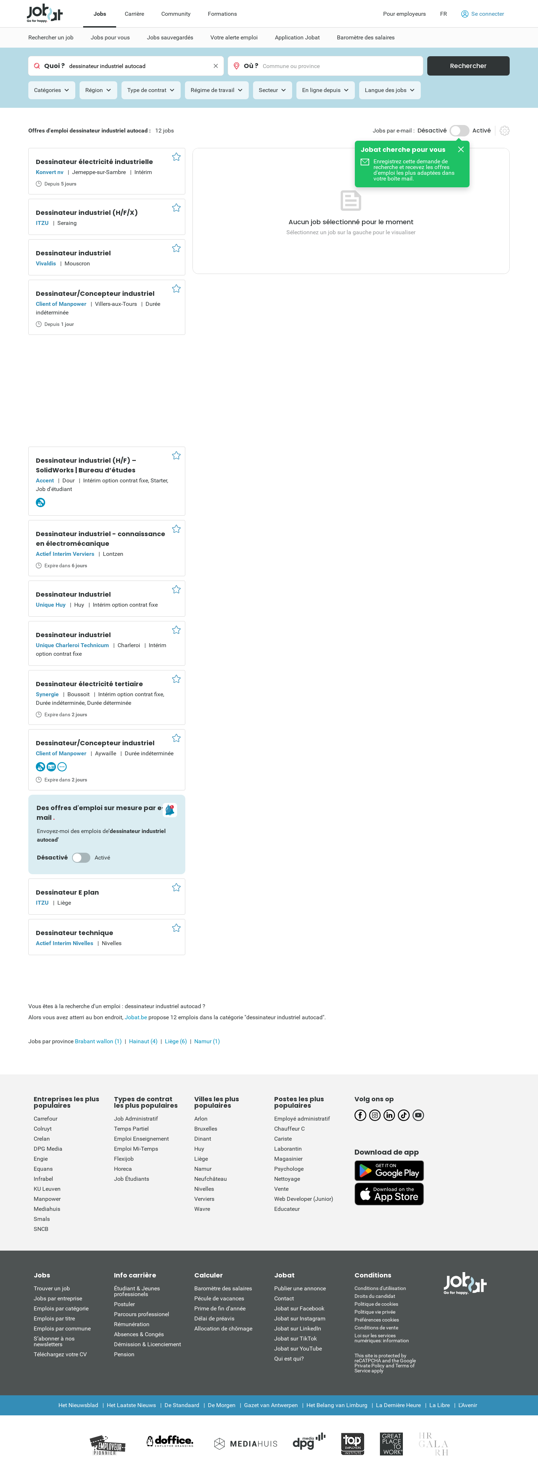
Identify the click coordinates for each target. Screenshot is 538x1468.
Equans (43, 1168)
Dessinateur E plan (67, 892)
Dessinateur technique (74, 932)
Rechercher (468, 65)
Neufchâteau (210, 1178)
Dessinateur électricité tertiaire (89, 683)
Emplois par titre (54, 1318)
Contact (284, 1298)
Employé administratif (302, 1118)
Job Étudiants (131, 1178)
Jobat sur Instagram (299, 1318)
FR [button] (443, 13)
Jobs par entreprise (58, 1298)
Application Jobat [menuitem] (297, 37)
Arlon (201, 1118)
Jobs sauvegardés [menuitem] (170, 37)
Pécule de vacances (219, 1298)
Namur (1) (207, 1041)
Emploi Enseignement (141, 1138)
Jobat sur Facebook (299, 1308)
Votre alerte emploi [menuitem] (234, 37)
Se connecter (482, 14)
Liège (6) (176, 1041)
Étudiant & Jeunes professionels (137, 1291)
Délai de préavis (214, 1318)
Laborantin (288, 1148)
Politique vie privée (374, 1312)
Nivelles (204, 1188)
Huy (199, 1148)
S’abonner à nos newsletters (54, 1341)
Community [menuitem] (176, 13)
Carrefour (45, 1118)
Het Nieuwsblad (78, 1405)
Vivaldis (46, 263)
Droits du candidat (374, 1296)
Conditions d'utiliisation (380, 1288)
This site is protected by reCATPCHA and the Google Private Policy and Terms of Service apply (385, 1363)
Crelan (42, 1138)
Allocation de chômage (223, 1328)
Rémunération (131, 1324)
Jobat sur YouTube (298, 1348)
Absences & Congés (139, 1334)
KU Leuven (47, 1188)
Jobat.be (136, 1017)
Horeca (123, 1168)
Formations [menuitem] (222, 13)
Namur (202, 1168)
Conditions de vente (376, 1327)
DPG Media (48, 1148)
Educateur (287, 1208)
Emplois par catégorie (61, 1308)
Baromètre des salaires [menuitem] (366, 37)
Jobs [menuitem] (100, 13)
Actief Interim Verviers (65, 553)
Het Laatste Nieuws (131, 1405)
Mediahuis (47, 1208)
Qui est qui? (289, 1358)
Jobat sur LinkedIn (297, 1328)
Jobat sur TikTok (295, 1338)
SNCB (41, 1229)
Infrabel (43, 1178)
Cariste (283, 1138)
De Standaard (182, 1405)
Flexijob (124, 1158)
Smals (42, 1219)
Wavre (202, 1208)
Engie (41, 1158)
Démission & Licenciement (147, 1344)
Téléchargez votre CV (60, 1354)
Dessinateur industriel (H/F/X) (87, 212)
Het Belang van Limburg (336, 1405)
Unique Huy (51, 604)
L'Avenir (467, 1405)
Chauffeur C (289, 1128)
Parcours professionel (141, 1314)
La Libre (439, 1405)
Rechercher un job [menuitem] (50, 37)
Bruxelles (205, 1128)
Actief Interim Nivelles (64, 943)
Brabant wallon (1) (98, 1041)
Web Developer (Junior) (303, 1198)
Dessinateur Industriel (73, 594)
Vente (281, 1188)
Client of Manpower (61, 303)
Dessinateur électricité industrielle (94, 161)
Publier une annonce (300, 1288)
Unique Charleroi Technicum (72, 645)
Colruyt (43, 1128)
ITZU (42, 223)
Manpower (47, 1198)
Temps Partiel (131, 1128)
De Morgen (221, 1405)
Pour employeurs (404, 13)
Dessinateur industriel (73, 253)
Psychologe (289, 1168)
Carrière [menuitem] (134, 13)
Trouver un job (52, 1288)
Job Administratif (136, 1118)
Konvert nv (49, 172)
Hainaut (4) (143, 1041)
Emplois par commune (62, 1328)
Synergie (47, 694)
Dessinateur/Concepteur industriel (95, 293)
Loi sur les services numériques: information (381, 1338)
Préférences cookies (376, 1320)
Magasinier (288, 1158)
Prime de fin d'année (220, 1308)
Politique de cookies (376, 1304)
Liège (201, 1158)
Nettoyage (287, 1178)
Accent (45, 480)
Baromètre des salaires (223, 1288)
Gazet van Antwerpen (271, 1405)
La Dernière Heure (398, 1405)
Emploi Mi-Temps (136, 1148)
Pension (124, 1354)
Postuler (124, 1304)
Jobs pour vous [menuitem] (110, 37)
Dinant (202, 1138)
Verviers (204, 1198)
